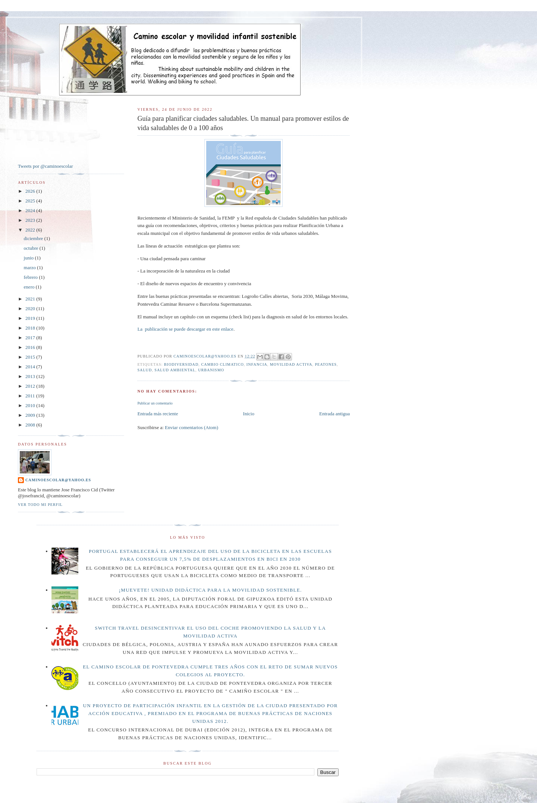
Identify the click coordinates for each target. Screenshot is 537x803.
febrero (31, 277)
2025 (30, 201)
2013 (30, 376)
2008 (30, 425)
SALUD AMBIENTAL (174, 370)
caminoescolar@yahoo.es (58, 480)
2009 (30, 415)
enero (30, 287)
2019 (30, 318)
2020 (30, 308)
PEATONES (326, 364)
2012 (30, 386)
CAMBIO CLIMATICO (222, 364)
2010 (30, 405)
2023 (30, 220)
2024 (30, 210)
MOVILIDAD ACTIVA (291, 364)
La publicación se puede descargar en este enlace (185, 329)
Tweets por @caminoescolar (45, 166)
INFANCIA (256, 364)
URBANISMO (211, 370)
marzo (30, 267)
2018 (30, 328)
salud (144, 370)
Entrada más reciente (157, 413)
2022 (30, 230)
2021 (30, 299)
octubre (32, 248)
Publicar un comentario (154, 403)
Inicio (248, 413)
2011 (30, 396)
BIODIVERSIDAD (181, 364)
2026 (30, 191)
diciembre (34, 238)
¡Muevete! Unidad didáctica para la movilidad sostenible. (210, 590)
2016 (30, 347)
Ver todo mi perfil (40, 505)
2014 (30, 366)
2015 (30, 357)
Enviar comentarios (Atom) (191, 427)
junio (29, 258)
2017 (30, 337)
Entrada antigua (334, 413)
